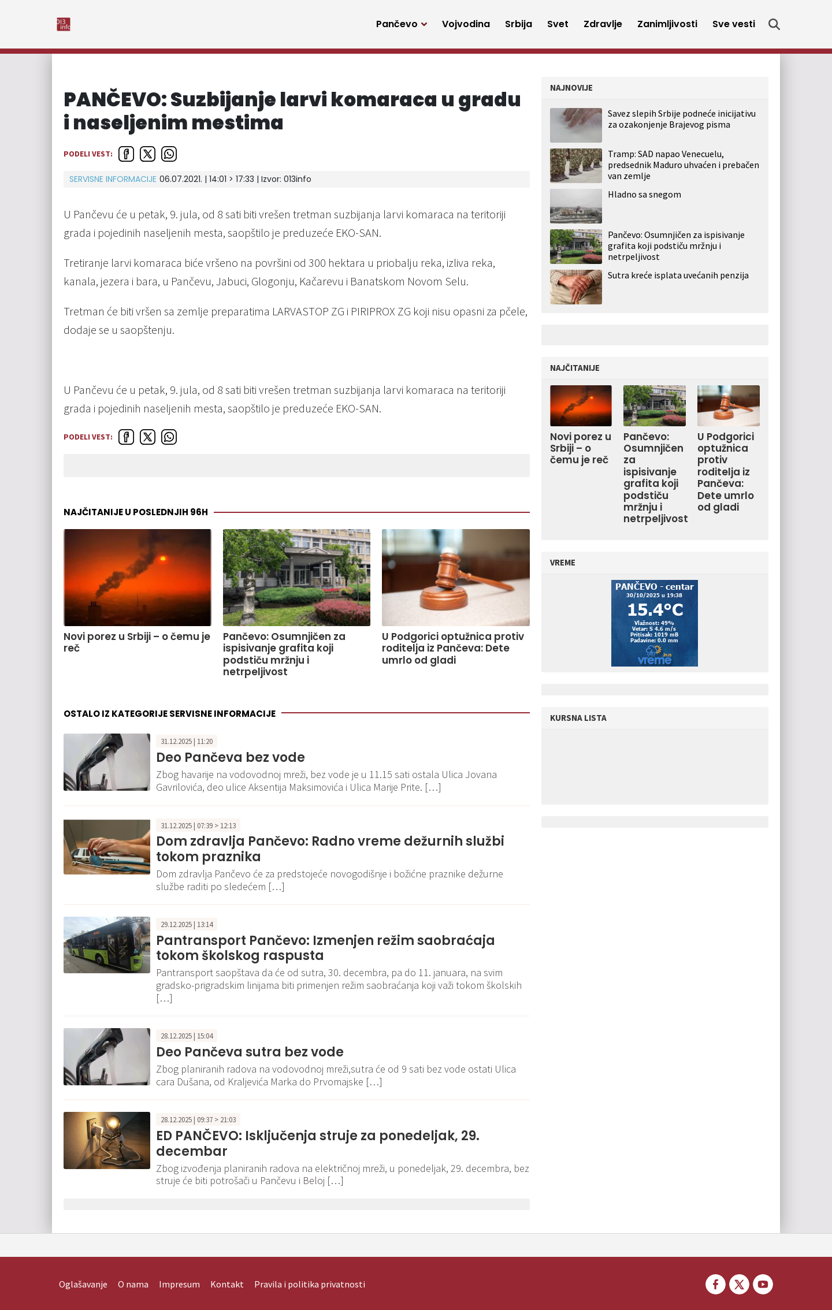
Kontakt (227, 1267)
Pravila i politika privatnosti (309, 1267)
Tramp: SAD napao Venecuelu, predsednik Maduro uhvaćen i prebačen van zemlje (683, 171)
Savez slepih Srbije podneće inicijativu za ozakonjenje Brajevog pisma (682, 125)
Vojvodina (466, 27)
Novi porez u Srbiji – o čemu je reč (137, 649)
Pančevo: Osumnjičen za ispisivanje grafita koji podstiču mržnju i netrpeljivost (284, 660)
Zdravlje (603, 27)
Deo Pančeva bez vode (230, 764)
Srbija (518, 27)
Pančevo (397, 27)
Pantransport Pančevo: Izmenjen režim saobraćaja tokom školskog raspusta (325, 954)
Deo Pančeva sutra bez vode (250, 1058)
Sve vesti (733, 27)
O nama (133, 1267)
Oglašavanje (83, 1267)
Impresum (179, 1267)
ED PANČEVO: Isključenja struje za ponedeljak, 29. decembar (318, 1149)
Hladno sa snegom (644, 200)
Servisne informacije (113, 185)
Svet (558, 27)
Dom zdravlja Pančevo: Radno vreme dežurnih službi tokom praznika (330, 855)
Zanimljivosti (667, 27)
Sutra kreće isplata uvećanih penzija (678, 281)
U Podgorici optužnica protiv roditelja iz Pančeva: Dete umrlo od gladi (453, 654)
